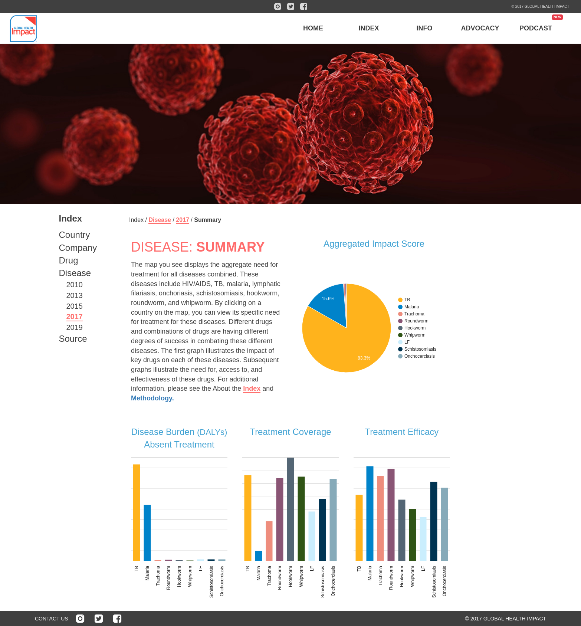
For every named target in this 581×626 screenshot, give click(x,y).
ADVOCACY (480, 28)
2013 (74, 295)
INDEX (369, 28)
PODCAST (535, 28)
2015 (74, 306)
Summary (207, 220)
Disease (75, 273)
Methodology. (152, 398)
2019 (74, 327)
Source (73, 339)
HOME (313, 28)
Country (74, 235)
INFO (425, 28)
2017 (74, 316)
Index (251, 388)
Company (78, 248)
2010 (74, 285)
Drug (68, 260)
